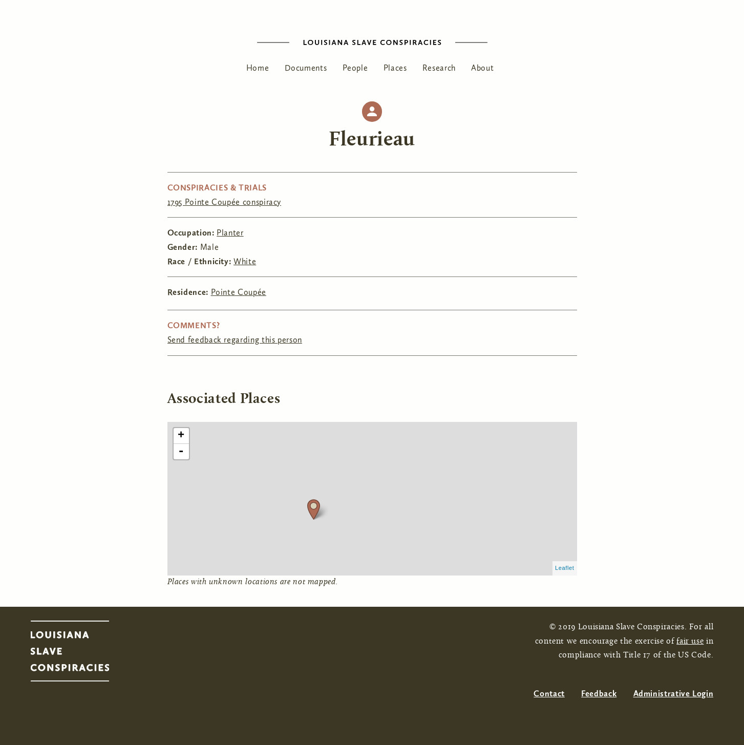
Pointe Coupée (238, 292)
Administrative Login (673, 693)
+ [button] (181, 435)
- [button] (181, 451)
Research (439, 68)
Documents (306, 68)
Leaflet (565, 568)
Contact (549, 693)
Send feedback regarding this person (234, 340)
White (244, 261)
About (482, 68)
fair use (690, 641)
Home (257, 68)
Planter (230, 233)
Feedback (599, 693)
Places (395, 68)
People (355, 68)
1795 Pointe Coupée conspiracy (224, 202)
